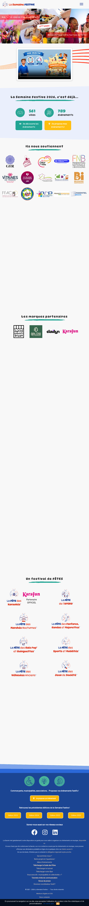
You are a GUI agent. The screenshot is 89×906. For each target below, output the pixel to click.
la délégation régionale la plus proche (58, 852)
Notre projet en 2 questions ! (44, 859)
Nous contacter (44, 897)
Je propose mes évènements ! (58, 125)
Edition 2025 (13, 815)
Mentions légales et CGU (44, 893)
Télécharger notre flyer (44, 872)
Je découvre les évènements (28, 125)
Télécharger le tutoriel (44, 868)
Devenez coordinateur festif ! (44, 884)
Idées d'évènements (44, 862)
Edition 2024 (34, 815)
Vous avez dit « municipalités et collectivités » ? (44, 875)
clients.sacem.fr (67, 849)
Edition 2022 (76, 815)
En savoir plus (49, 904)
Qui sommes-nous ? (44, 856)
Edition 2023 (55, 815)
